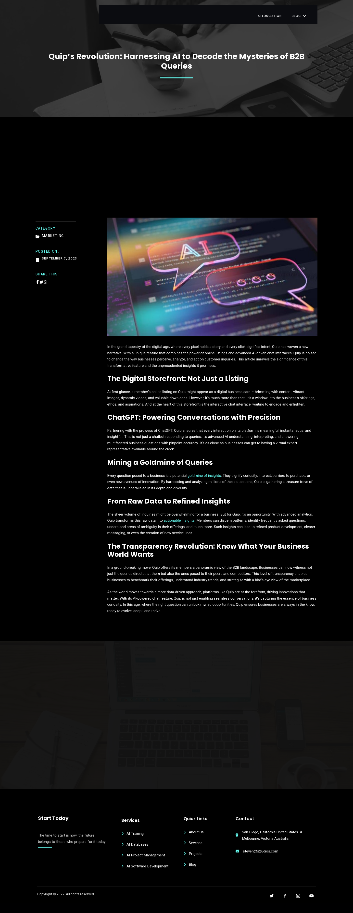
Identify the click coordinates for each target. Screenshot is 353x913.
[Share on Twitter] (41, 279)
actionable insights (179, 518)
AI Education (277, 11)
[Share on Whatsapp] (45, 279)
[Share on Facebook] (37, 279)
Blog (307, 11)
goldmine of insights (204, 473)
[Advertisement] (176, 174)
